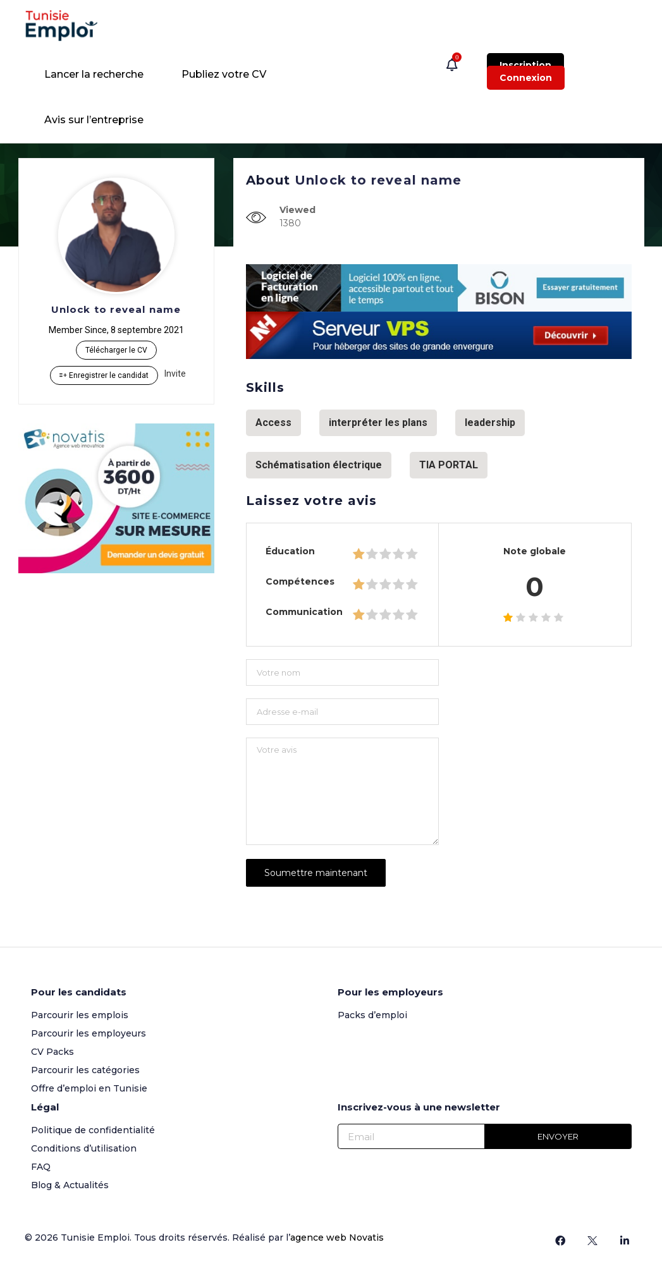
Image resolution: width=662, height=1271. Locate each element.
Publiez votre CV (223, 74)
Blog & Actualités (70, 1183)
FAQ (41, 1165)
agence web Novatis (337, 1236)
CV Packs (52, 1050)
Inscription (525, 65)
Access (273, 423)
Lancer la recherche (94, 74)
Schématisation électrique (318, 465)
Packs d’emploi (372, 1013)
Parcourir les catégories (85, 1068)
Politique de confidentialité (93, 1128)
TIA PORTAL (448, 465)
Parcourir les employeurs (88, 1032)
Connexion (526, 77)
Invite (175, 373)
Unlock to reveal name (116, 309)
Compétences (300, 581)
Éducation (290, 551)
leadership (490, 423)
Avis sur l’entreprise (94, 120)
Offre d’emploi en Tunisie (89, 1087)
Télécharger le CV (116, 350)
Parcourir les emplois (79, 1013)
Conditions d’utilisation (84, 1147)
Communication (304, 611)
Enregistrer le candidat (104, 375)
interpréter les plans (378, 423)
